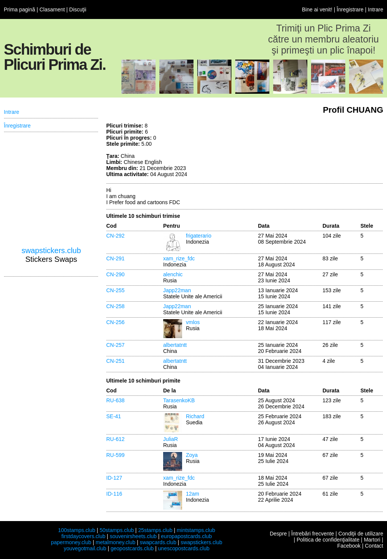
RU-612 (115, 439)
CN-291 (115, 258)
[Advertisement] (51, 189)
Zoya (192, 455)
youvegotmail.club (85, 548)
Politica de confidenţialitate (328, 540)
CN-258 (115, 306)
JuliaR (170, 439)
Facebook (348, 546)
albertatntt (175, 345)
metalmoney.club (115, 542)
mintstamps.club (196, 530)
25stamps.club (155, 530)
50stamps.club (116, 530)
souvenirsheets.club (133, 536)
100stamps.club (76, 530)
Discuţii (77, 9)
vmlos (193, 322)
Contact (374, 546)
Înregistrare (350, 9)
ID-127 (114, 478)
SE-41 (113, 416)
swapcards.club (158, 542)
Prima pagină (19, 9)
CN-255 (115, 290)
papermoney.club (71, 542)
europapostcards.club (186, 536)
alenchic (172, 274)
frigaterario (198, 236)
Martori (372, 540)
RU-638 (115, 400)
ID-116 (114, 494)
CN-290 (115, 274)
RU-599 (115, 455)
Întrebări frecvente (312, 534)
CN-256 (115, 322)
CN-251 (115, 361)
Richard (195, 416)
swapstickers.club (51, 250)
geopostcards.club (132, 548)
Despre (278, 534)
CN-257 (115, 345)
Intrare (375, 9)
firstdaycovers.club (83, 536)
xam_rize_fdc (179, 258)
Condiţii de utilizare (360, 534)
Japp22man (177, 290)
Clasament (52, 9)
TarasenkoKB (179, 400)
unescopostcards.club (183, 548)
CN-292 (115, 236)
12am (192, 494)
